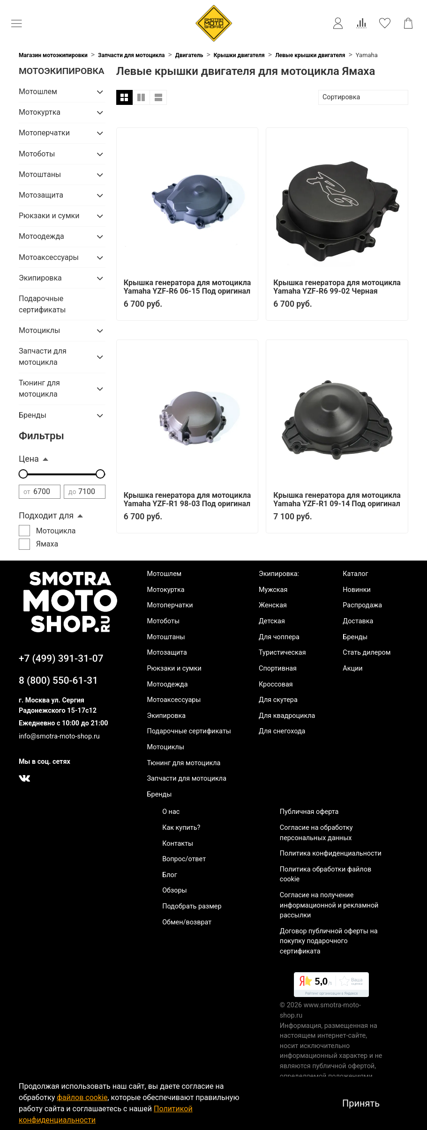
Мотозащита (41, 195)
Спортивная (278, 668)
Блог (169, 875)
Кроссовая (276, 684)
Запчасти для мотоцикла (131, 55)
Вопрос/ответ (184, 859)
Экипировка (40, 277)
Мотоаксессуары (49, 257)
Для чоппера (279, 637)
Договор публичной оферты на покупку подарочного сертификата (329, 941)
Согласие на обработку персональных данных (316, 833)
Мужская (273, 590)
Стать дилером (366, 653)
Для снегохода (282, 731)
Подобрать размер (191, 906)
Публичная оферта (309, 812)
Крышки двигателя (239, 55)
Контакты (177, 844)
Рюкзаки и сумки (49, 215)
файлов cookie (82, 1097)
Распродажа (362, 605)
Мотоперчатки (44, 132)
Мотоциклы (39, 330)
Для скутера (278, 700)
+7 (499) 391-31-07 (61, 658)
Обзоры (174, 890)
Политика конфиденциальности (331, 853)
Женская (273, 605)
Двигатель (189, 55)
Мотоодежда (41, 236)
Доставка (358, 621)
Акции (352, 668)
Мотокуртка (39, 112)
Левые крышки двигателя (310, 55)
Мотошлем (38, 91)
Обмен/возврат (186, 922)
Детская (272, 621)
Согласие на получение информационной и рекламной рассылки (329, 905)
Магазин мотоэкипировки (53, 55)
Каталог (355, 574)
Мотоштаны (40, 174)
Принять (361, 1103)
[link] (331, 986)
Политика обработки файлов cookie (325, 874)
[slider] (23, 474)
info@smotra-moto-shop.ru (59, 736)
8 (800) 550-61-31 (58, 680)
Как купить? (181, 828)
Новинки (356, 590)
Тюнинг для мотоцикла (39, 388)
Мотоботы (37, 153)
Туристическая (282, 653)
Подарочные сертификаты (42, 304)
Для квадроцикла (287, 716)
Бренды (32, 415)
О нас (171, 812)
